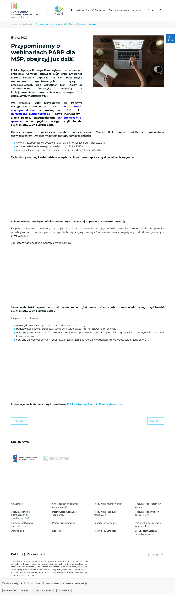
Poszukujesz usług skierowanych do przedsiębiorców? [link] (20, 515)
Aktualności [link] (82, 10)
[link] (170, 38)
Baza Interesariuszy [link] (119, 10)
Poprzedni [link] (20, 420)
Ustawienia (64, 590)
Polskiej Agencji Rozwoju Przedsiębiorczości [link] (95, 404)
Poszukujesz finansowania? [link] (108, 503)
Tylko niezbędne (43, 590)
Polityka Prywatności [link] (105, 531)
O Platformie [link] (99, 10)
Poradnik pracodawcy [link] (63, 523)
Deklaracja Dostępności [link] (28, 554)
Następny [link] (155, 420)
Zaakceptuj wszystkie (16, 590)
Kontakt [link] (137, 10)
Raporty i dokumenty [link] (105, 523)
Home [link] (14, 24)
